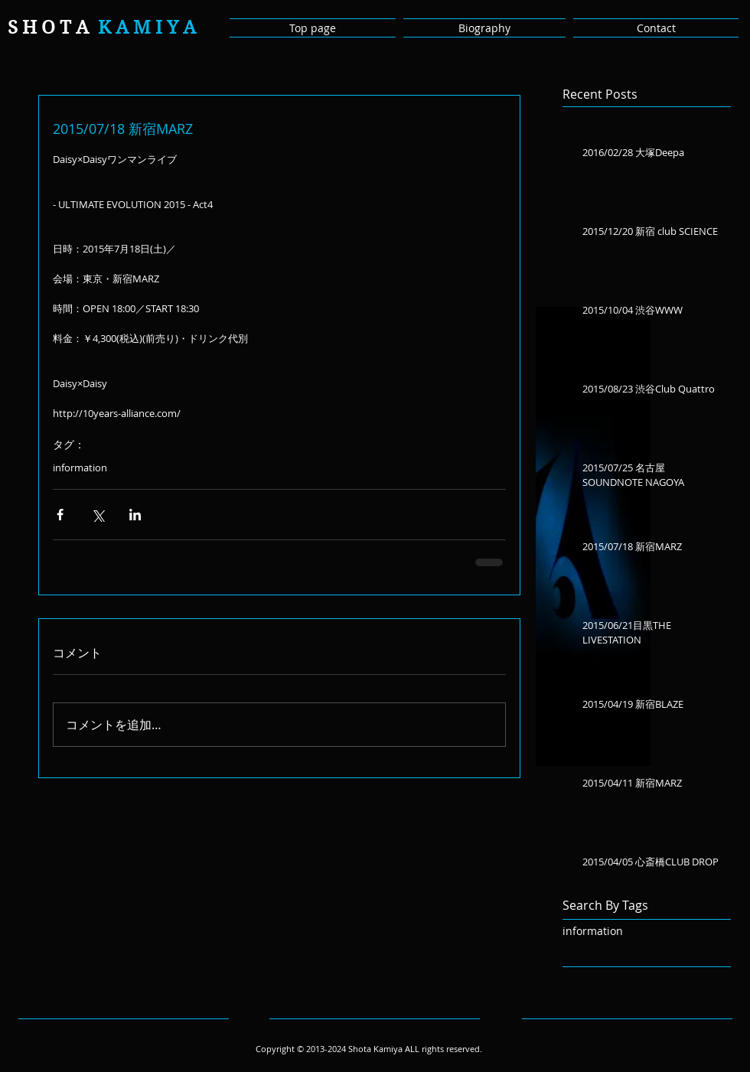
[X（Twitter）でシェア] (97, 514)
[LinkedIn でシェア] (135, 514)
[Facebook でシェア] (60, 514)
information (80, 467)
